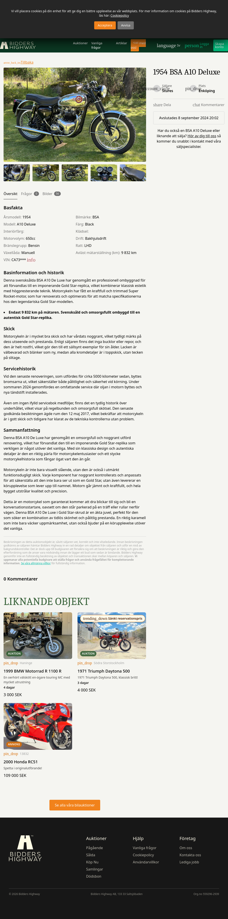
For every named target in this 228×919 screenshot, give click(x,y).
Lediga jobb (189, 862)
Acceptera (105, 25)
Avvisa (125, 25)
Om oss (185, 847)
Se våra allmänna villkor (36, 563)
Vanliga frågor (96, 45)
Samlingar (94, 869)
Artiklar (121, 43)
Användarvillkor (146, 862)
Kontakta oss (190, 854)
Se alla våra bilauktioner (75, 805)
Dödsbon (93, 876)
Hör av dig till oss (201, 135)
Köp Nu (92, 862)
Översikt (10, 193)
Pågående (94, 847)
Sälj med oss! (138, 45)
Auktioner (80, 43)
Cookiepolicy (119, 15)
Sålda (90, 854)
